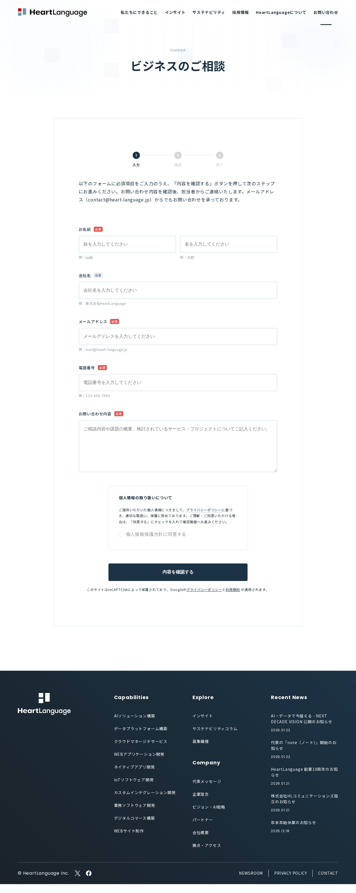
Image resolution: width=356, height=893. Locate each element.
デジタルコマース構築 (134, 827)
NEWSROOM (251, 882)
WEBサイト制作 (129, 839)
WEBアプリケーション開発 (139, 763)
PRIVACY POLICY (290, 882)
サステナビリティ (208, 12)
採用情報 (240, 12)
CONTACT (328, 882)
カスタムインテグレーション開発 (145, 801)
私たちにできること (139, 12)
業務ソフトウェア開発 (134, 814)
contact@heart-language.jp (119, 199)
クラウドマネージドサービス (140, 750)
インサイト (175, 12)
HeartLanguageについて (281, 12)
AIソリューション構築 (134, 724)
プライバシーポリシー (204, 518)
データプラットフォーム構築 (140, 737)
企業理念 (200, 803)
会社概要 (200, 841)
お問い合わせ (325, 12)
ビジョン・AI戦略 (208, 816)
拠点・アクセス (206, 854)
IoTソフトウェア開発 (134, 788)
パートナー (202, 828)
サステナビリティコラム (215, 737)
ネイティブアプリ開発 (134, 776)
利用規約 (233, 598)
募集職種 (200, 750)
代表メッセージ (206, 790)
